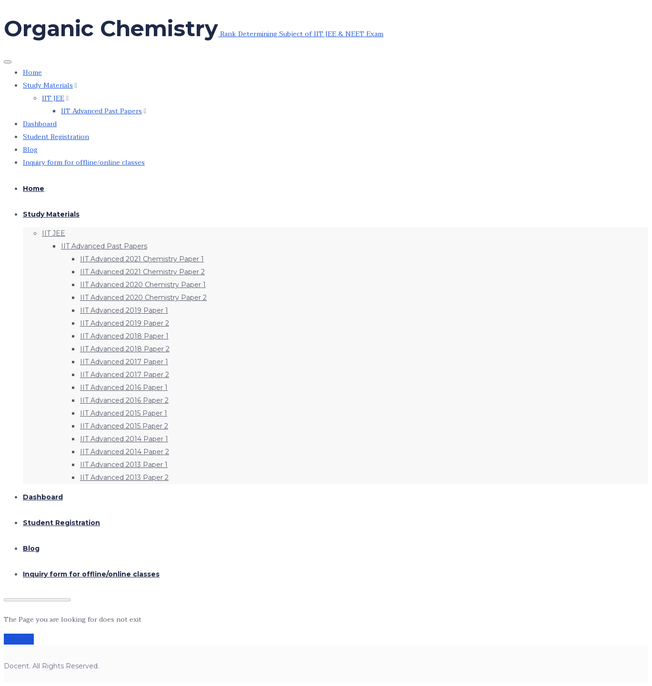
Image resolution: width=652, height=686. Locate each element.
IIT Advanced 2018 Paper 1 (124, 336)
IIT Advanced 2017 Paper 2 (124, 374)
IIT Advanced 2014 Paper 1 (124, 439)
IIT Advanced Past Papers (101, 111)
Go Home (19, 639)
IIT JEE (53, 98)
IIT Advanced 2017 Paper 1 (124, 362)
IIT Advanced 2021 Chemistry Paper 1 (142, 259)
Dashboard (40, 124)
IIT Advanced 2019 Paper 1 (124, 310)
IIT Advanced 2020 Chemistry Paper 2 (143, 297)
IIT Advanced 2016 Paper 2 (124, 400)
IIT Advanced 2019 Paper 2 (124, 323)
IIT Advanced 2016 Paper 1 (124, 387)
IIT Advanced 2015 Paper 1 (123, 413)
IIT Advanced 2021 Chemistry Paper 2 (142, 272)
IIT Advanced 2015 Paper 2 (124, 426)
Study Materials (48, 85)
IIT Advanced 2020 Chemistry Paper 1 (143, 284)
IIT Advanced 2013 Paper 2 (124, 477)
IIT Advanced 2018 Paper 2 (125, 349)
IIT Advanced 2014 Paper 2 (124, 451)
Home (32, 72)
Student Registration (56, 136)
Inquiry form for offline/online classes (84, 162)
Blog (30, 149)
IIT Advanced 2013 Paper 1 (124, 464)
